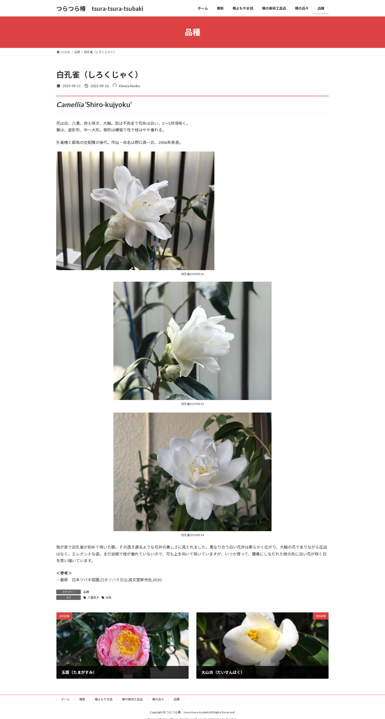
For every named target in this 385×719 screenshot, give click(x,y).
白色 (108, 597)
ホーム (65, 699)
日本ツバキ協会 (114, 579)
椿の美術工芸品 (132, 699)
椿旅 (82, 699)
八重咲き (93, 597)
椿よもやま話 (103, 699)
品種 (86, 592)
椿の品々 (158, 699)
